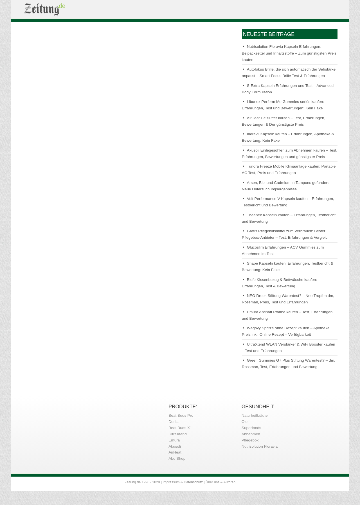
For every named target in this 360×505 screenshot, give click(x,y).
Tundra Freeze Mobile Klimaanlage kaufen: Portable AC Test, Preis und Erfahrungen (289, 169)
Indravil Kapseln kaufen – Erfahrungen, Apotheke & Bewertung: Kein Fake (288, 137)
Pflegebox (250, 440)
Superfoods (251, 428)
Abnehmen (251, 434)
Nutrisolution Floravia (260, 446)
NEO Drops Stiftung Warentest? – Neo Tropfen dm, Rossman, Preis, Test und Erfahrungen (288, 299)
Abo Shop (176, 458)
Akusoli (174, 446)
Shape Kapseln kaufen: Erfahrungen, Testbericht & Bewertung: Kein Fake (287, 266)
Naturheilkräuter (255, 415)
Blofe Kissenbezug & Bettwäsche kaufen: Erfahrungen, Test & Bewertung (279, 283)
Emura (174, 440)
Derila (173, 422)
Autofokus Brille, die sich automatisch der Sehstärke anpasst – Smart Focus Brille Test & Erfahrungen (289, 72)
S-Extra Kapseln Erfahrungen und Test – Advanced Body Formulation (288, 89)
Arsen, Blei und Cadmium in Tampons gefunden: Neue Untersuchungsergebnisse (285, 186)
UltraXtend (177, 434)
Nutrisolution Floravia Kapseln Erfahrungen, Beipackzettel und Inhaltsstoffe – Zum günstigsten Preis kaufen (289, 53)
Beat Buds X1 (180, 428)
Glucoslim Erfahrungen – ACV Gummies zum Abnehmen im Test (283, 250)
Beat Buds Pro (180, 415)
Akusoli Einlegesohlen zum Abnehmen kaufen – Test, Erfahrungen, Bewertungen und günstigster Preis (289, 153)
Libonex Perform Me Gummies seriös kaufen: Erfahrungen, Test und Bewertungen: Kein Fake (283, 105)
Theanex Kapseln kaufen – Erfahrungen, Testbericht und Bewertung (289, 218)
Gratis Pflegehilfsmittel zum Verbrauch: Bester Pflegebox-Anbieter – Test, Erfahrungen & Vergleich (286, 234)
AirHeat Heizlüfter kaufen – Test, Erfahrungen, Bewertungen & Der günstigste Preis (283, 121)
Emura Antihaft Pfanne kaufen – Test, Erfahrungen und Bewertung (287, 315)
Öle (245, 422)
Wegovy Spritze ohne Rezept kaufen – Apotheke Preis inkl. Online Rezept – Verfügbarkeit (286, 331)
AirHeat (174, 452)
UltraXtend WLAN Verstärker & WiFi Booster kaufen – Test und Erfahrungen (288, 347)
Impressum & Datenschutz (183, 482)
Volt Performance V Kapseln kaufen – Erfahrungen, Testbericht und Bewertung (288, 202)
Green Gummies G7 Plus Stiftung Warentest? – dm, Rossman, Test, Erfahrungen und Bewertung (288, 363)
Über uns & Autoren (220, 482)
